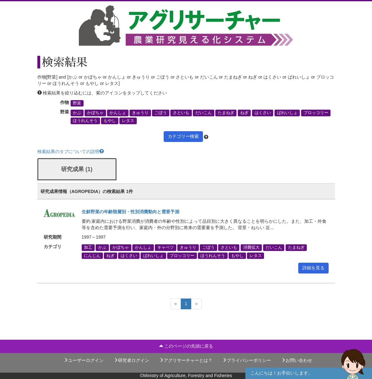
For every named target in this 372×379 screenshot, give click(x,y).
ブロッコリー (316, 113)
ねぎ (244, 113)
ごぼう (160, 113)
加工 (88, 247)
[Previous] (175, 304)
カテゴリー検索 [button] (183, 136)
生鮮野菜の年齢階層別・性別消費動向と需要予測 (130, 211)
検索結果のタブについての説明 (70, 151)
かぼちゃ (95, 113)
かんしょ (118, 113)
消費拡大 (251, 247)
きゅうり (140, 113)
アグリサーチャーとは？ (185, 360)
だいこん (203, 113)
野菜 (77, 103)
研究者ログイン (131, 360)
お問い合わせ (296, 360)
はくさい (263, 113)
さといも (181, 113)
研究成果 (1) (76, 169)
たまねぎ (226, 113)
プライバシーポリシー (246, 360)
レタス (128, 121)
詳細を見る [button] (313, 267)
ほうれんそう (85, 121)
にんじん (92, 255)
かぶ (77, 113)
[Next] (196, 304)
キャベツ (165, 247)
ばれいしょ (287, 113)
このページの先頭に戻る (186, 346)
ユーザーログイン (84, 360)
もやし (110, 121)
